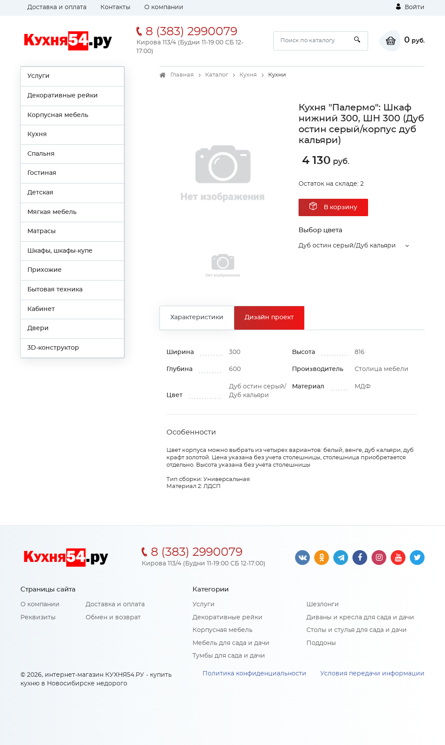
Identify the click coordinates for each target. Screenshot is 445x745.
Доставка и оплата (56, 7)
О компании (163, 7)
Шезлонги (322, 604)
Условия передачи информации (372, 674)
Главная (182, 75)
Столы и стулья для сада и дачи (356, 630)
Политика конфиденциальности (254, 674)
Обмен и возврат (113, 618)
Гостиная (41, 173)
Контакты (115, 7)
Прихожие (44, 270)
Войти (410, 6)
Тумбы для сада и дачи (229, 656)
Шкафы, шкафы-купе (60, 251)
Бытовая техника (55, 290)
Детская (40, 193)
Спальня (41, 154)
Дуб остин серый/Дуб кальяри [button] (347, 246)
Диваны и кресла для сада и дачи (360, 618)
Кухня (37, 134)
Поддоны (321, 643)
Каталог (216, 75)
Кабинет (41, 309)
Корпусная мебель (57, 115)
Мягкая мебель (51, 212)
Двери (38, 328)
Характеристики (196, 317)
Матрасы (41, 231)
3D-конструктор (53, 348)
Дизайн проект (269, 317)
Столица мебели (381, 369)
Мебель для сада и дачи (231, 643)
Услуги (38, 76)
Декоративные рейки (62, 96)
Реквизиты (38, 618)
